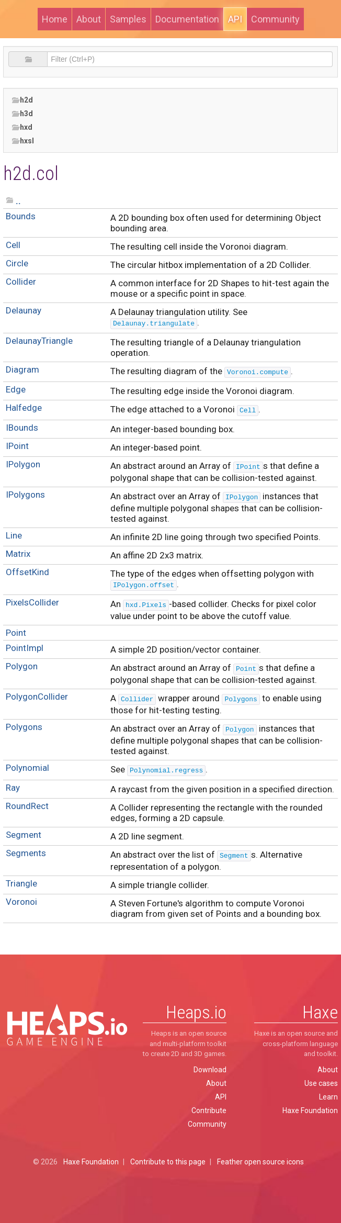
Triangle (21, 883)
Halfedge (24, 407)
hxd (22, 127)
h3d (22, 113)
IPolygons (25, 494)
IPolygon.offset (143, 585)
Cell (13, 245)
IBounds (22, 427)
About (88, 19)
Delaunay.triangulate (154, 324)
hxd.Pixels (146, 605)
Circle (17, 263)
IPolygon (23, 464)
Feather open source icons (260, 1162)
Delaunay (23, 310)
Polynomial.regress (166, 771)
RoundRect (27, 806)
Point (16, 632)
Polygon (22, 666)
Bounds (21, 216)
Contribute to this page (168, 1162)
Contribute (208, 1110)
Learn (328, 1097)
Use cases (321, 1083)
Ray (13, 787)
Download (210, 1069)
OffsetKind (27, 572)
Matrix (18, 553)
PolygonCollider (37, 696)
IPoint (17, 446)
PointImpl (24, 648)
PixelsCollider (32, 602)
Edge (16, 389)
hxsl (23, 141)
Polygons (240, 699)
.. (18, 201)
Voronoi (21, 901)
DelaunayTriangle (39, 340)
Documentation (187, 19)
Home (54, 19)
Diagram (22, 369)
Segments (26, 853)
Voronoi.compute (257, 372)
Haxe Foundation (310, 1110)
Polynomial (27, 767)
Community (275, 19)
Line (14, 535)
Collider (21, 281)
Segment (23, 834)
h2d (22, 100)
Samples (128, 19)
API (235, 19)
